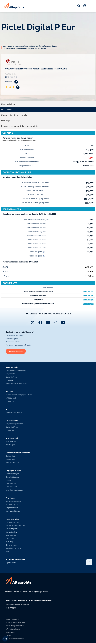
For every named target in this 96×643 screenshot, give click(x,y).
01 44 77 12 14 (11, 608)
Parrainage (9, 542)
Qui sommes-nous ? (13, 522)
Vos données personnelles (15, 639)
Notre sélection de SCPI (14, 413)
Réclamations (10, 632)
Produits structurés (12, 462)
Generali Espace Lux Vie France (16, 384)
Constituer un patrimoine (14, 335)
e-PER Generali (11, 398)
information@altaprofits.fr (15, 626)
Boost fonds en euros (13, 548)
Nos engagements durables (15, 525)
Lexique (8, 480)
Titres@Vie (9, 380)
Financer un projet (12, 339)
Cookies (8, 636)
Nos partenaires (11, 532)
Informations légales (13, 629)
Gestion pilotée (11, 456)
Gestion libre (10, 459)
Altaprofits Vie (11, 374)
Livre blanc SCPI (11, 487)
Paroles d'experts (12, 504)
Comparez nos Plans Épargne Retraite (19, 395)
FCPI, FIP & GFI (11, 441)
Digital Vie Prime (11, 377)
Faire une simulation (16, 351)
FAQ (7, 551)
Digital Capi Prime (12, 427)
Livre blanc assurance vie (14, 490)
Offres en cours (11, 545)
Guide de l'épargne (12, 474)
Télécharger (88, 291)
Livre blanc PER (11, 483)
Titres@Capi (10, 430)
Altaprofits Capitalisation (14, 424)
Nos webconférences (13, 511)
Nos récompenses (12, 529)
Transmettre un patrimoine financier (18, 345)
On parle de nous (12, 508)
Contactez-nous (11, 538)
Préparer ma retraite (13, 342)
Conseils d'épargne (12, 477)
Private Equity (10, 445)
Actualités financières (13, 501)
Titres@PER (10, 401)
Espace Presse (11, 563)
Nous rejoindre (11, 535)
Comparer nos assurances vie (16, 371)
